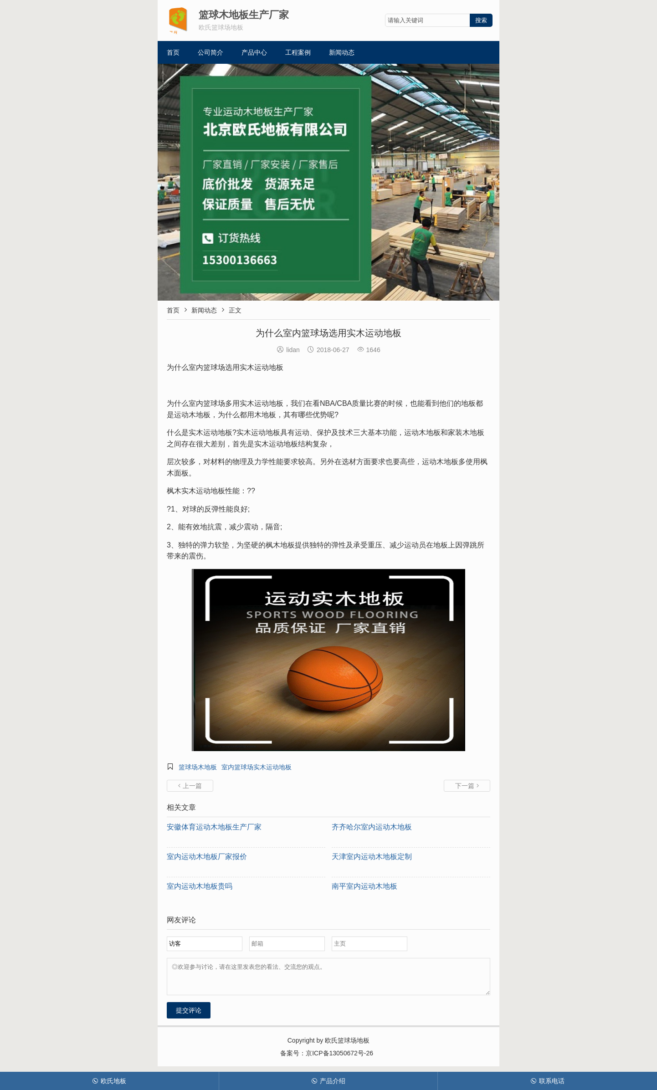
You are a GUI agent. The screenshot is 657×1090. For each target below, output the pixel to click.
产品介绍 (328, 1081)
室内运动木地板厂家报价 (207, 856)
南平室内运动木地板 (364, 886)
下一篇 (467, 785)
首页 (173, 52)
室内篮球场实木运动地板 (256, 767)
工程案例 (298, 52)
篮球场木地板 (198, 767)
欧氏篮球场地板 (347, 1045)
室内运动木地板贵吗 (199, 886)
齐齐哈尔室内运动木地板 (372, 827)
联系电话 (547, 1081)
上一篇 (190, 785)
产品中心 (254, 52)
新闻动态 (341, 52)
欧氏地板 (109, 1081)
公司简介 (210, 52)
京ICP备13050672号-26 (339, 1058)
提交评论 (188, 1015)
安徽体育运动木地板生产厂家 (214, 827)
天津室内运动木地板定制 (372, 856)
